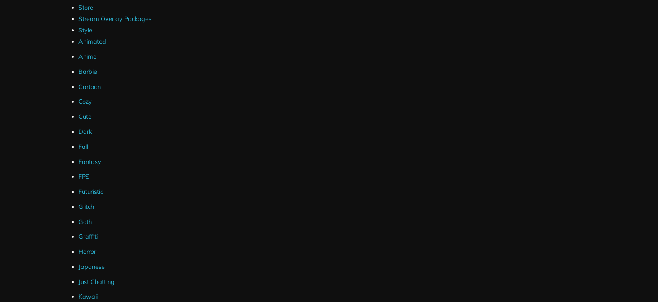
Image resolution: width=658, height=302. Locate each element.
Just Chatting (96, 282)
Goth (85, 222)
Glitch (86, 207)
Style (85, 30)
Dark (85, 131)
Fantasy (89, 162)
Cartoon (89, 87)
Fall (83, 147)
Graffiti (88, 236)
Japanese (91, 267)
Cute (84, 116)
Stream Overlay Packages (114, 19)
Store (85, 7)
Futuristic (90, 191)
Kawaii (88, 296)
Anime (87, 56)
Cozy (85, 101)
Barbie (87, 72)
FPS (83, 176)
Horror (87, 251)
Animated (92, 41)
